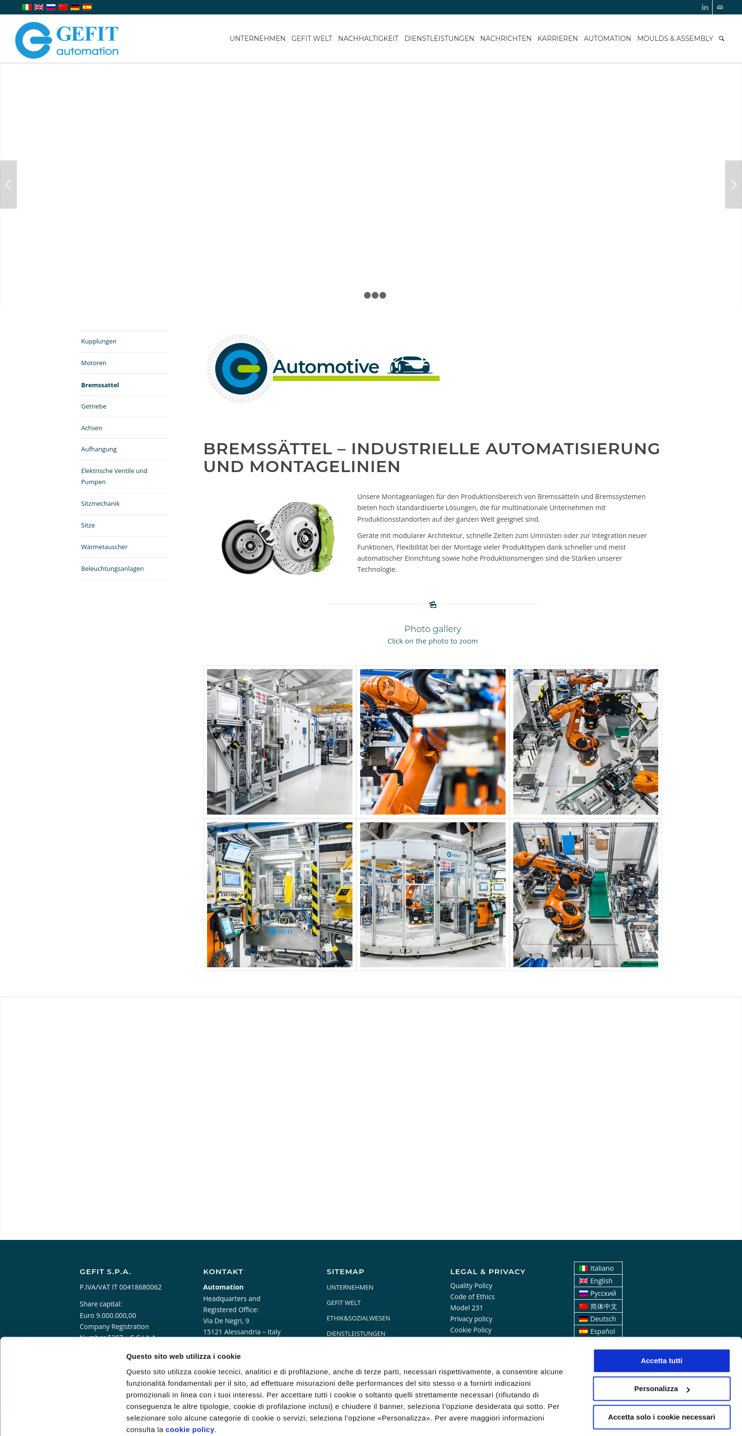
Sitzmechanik (100, 503)
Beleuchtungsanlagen (112, 568)
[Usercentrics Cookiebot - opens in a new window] (62, 1417)
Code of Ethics (472, 1296)
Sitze (88, 525)
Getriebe (94, 406)
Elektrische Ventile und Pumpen (114, 476)
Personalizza (148, 1417)
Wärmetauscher (104, 546)
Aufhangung (99, 449)
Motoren (94, 362)
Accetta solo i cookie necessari (662, 1378)
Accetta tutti (662, 1321)
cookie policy (190, 1390)
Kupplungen (99, 341)
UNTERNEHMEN (350, 1287)
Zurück (8, 184)
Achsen (92, 427)
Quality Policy (471, 1285)
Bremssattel (100, 385)
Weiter (733, 184)
